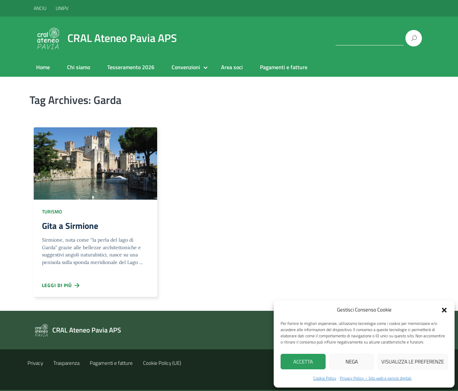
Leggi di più (61, 286)
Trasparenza (66, 364)
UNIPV (62, 8)
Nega (352, 362)
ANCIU (40, 8)
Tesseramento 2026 (130, 67)
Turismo (52, 211)
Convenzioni (186, 67)
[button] (444, 309)
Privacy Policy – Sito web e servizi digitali (376, 378)
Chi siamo (78, 67)
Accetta (303, 362)
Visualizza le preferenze (412, 362)
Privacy (35, 364)
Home (43, 67)
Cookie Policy (324, 378)
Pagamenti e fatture (283, 67)
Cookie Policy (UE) (162, 364)
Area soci (232, 67)
